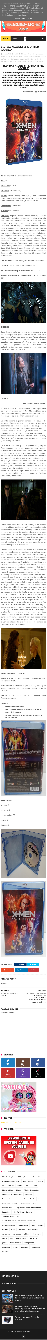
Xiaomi (40, 1226)
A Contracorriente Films (11, 1182)
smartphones (29, 1243)
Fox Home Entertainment (20, 57)
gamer (4, 1243)
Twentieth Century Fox (10, 1217)
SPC (34, 1204)
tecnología (6, 1248)
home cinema (34, 57)
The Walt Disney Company (23, 1212)
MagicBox (28, 1195)
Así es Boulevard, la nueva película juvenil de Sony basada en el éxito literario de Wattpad (30, 1309)
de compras (37, 1234)
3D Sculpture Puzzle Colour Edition (30, 1177)
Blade (20, 1186)
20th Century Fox (8, 1177)
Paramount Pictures (9, 1204)
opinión (13, 62)
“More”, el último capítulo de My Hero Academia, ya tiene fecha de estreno (29, 1298)
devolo (4, 1239)
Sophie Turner (33, 62)
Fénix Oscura (5, 57)
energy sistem (21, 1239)
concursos (17, 1234)
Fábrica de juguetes (31, 1191)
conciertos (6, 1234)
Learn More (20, 19)
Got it (30, 19)
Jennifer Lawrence (13, 59)
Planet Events (25, 1204)
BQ (3, 1186)
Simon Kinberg (22, 62)
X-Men (41, 62)
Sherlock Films (7, 1208)
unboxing (24, 1248)
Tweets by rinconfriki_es (11, 1122)
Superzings (6, 1212)
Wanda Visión (23, 1226)
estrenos (33, 1239)
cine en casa (33, 1230)
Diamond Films (7, 1191)
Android (40, 1182)
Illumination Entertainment (12, 1195)
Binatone (11, 1186)
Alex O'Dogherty (28, 1182)
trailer (15, 1248)
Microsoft (21, 1199)
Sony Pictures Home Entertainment (28, 1208)
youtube (5, 1252)
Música (40, 1199)
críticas (40, 54)
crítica (34, 54)
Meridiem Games (8, 1199)
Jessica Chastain (27, 59)
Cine (29, 54)
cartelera (21, 1230)
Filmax (18, 1191)
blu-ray (24, 54)
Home (5, 39)
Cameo (27, 1186)
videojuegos (35, 1248)
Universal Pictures (8, 1226)
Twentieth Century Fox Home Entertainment (18, 1221)
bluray (13, 1230)
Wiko (33, 1226)
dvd (11, 1239)
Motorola (31, 1199)
